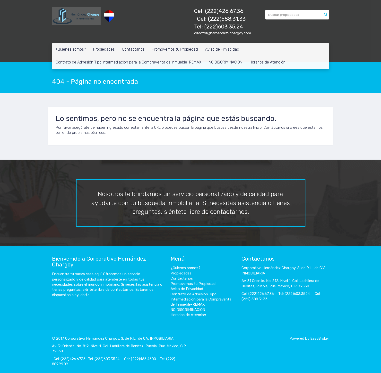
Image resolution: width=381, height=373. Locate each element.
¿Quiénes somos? (71, 49)
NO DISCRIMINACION (225, 62)
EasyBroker (319, 338)
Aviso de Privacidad (222, 49)
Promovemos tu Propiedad (175, 49)
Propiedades (104, 49)
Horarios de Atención (268, 62)
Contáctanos (133, 49)
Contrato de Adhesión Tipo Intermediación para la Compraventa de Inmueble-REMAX (128, 62)
